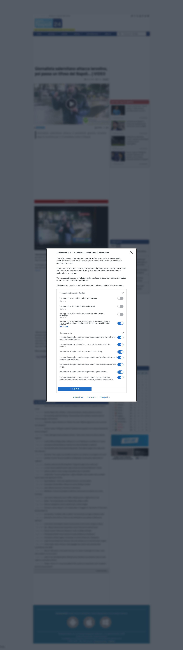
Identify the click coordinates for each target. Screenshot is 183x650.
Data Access (91, 397)
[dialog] (91, 325)
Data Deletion (78, 397)
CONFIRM (74, 389)
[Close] (132, 253)
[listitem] (91, 293)
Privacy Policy (105, 397)
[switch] (120, 298)
